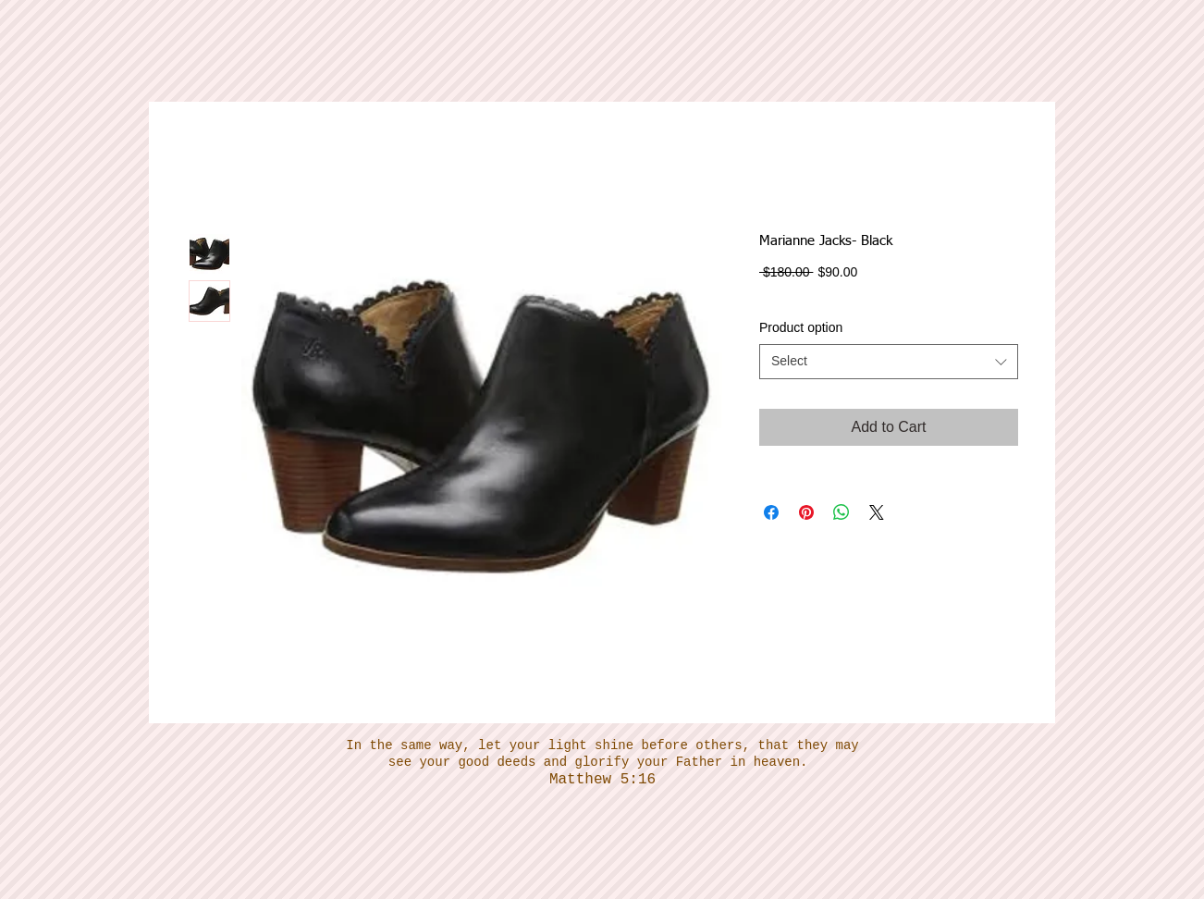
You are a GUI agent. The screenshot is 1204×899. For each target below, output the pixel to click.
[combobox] (888, 361)
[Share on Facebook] (771, 512)
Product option (800, 327)
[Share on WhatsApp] (841, 512)
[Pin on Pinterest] (806, 512)
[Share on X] (877, 512)
